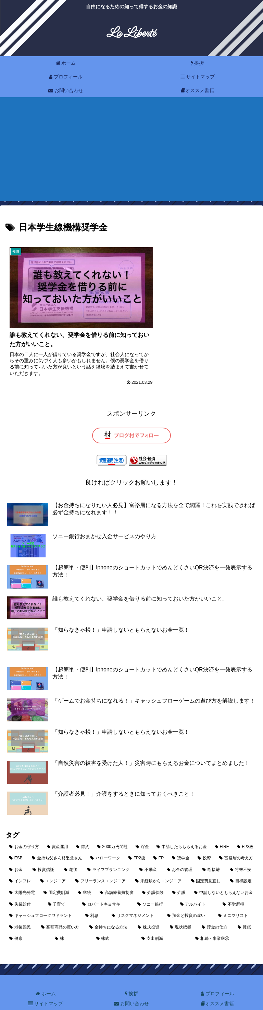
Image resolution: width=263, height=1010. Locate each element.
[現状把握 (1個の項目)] (182, 912)
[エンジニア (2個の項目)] (54, 865)
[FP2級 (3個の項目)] (137, 842)
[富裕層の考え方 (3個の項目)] (236, 842)
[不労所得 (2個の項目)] (238, 888)
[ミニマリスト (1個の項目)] (236, 900)
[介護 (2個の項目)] (179, 877)
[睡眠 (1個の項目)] (246, 912)
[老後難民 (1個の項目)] (21, 912)
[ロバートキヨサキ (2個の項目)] (106, 888)
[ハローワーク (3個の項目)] (105, 842)
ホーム (46, 978)
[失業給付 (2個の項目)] (24, 888)
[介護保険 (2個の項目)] (153, 877)
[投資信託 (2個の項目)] (44, 854)
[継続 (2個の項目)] (85, 877)
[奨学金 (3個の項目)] (181, 842)
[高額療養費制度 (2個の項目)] (117, 877)
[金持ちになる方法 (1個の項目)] (109, 912)
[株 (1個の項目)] (72, 923)
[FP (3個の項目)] (158, 842)
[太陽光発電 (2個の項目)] (22, 877)
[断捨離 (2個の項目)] (212, 854)
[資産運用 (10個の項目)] (58, 831)
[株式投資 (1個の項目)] (150, 912)
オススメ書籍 (217, 987)
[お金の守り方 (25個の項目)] (24, 831)
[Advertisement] (131, 153)
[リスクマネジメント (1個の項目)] (136, 900)
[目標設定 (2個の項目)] (242, 865)
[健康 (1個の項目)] (28, 923)
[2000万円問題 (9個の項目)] (112, 831)
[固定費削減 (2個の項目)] (56, 877)
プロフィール (217, 978)
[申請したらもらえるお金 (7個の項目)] (181, 831)
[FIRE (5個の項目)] (222, 831)
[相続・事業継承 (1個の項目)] (224, 923)
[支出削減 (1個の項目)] (164, 923)
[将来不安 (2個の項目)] (242, 854)
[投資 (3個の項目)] (205, 842)
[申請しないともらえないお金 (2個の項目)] (224, 877)
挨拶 (131, 978)
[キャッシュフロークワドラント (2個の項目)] (43, 900)
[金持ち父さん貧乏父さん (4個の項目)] (57, 842)
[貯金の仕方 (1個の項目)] (216, 912)
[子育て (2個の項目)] (61, 888)
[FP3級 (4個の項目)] (245, 831)
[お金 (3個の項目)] (17, 854)
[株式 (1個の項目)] (115, 923)
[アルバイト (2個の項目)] (197, 888)
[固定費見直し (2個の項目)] (207, 865)
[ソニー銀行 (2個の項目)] (155, 888)
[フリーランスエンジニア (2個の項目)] (101, 865)
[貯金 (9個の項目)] (142, 831)
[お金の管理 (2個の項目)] (181, 854)
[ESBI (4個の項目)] (16, 842)
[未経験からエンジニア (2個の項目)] (159, 865)
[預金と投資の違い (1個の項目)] (189, 900)
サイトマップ (45, 987)
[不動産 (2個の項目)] (149, 854)
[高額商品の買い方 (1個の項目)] (61, 912)
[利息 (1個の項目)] (95, 900)
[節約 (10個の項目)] (83, 831)
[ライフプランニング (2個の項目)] (109, 854)
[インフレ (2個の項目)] (21, 865)
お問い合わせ (131, 987)
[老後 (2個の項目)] (72, 854)
